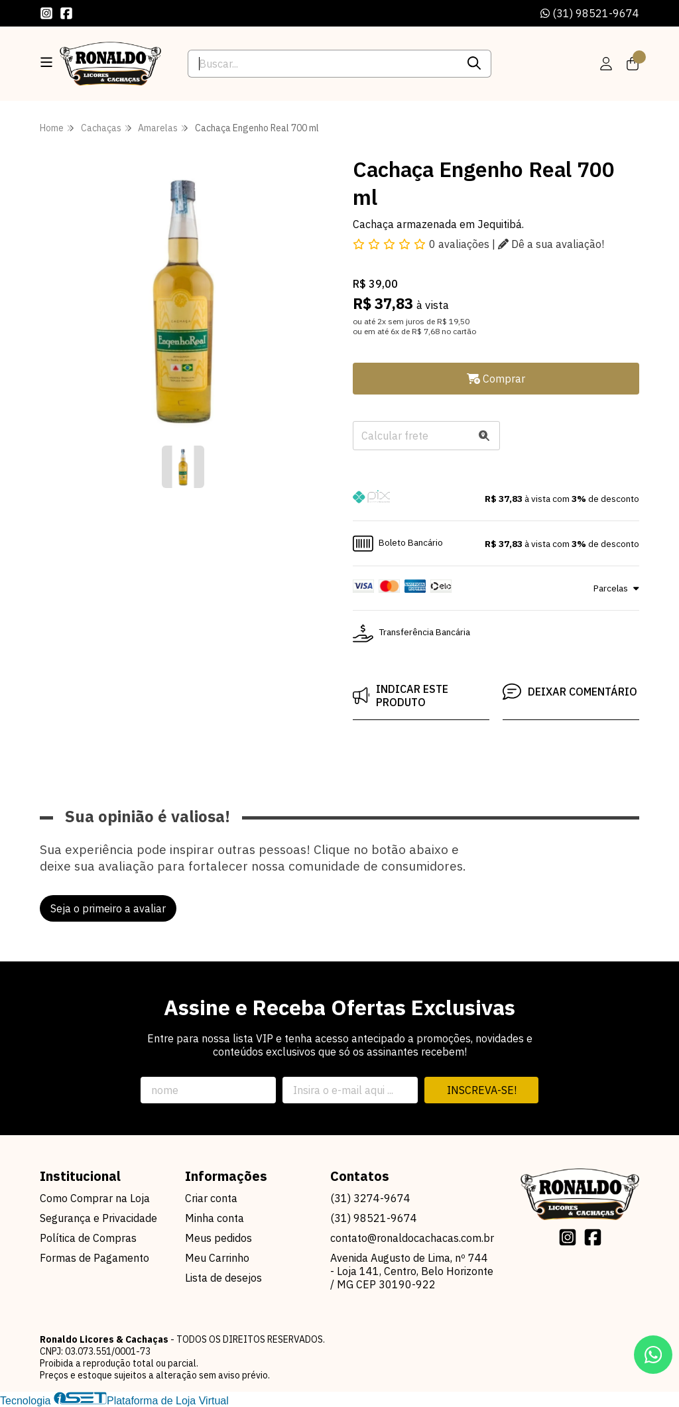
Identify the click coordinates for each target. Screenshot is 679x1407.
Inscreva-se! (482, 1090)
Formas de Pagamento (94, 1257)
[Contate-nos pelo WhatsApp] (653, 1354)
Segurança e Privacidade (98, 1218)
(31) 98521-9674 (589, 13)
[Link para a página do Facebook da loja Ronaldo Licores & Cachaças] (66, 13)
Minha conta (214, 1218)
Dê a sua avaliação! (551, 244)
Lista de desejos (223, 1277)
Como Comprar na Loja (95, 1198)
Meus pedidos (218, 1238)
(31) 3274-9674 (370, 1198)
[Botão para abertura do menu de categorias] (46, 62)
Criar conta (211, 1198)
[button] (496, 498)
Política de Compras (88, 1238)
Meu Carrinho (217, 1257)
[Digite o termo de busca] (322, 63)
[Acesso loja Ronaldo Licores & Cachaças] (606, 63)
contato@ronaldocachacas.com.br (412, 1238)
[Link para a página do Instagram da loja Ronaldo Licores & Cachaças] (46, 13)
